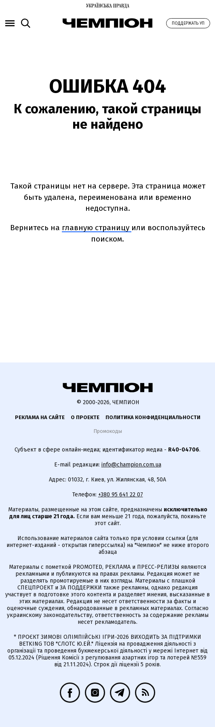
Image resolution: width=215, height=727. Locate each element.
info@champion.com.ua (131, 464)
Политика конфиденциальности (152, 417)
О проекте (85, 417)
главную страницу (96, 227)
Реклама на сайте (40, 417)
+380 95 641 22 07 (120, 494)
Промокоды (107, 431)
